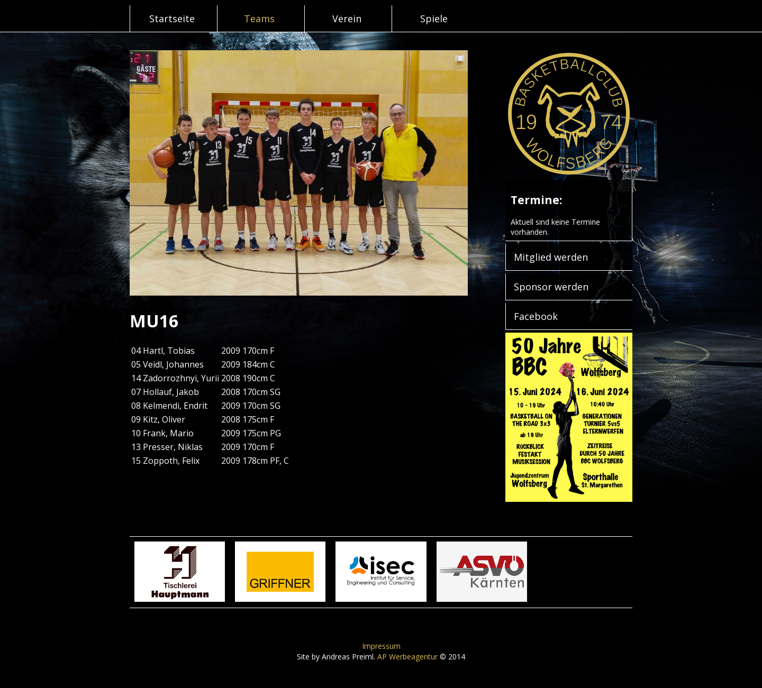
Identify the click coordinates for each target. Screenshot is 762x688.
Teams (259, 18)
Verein (346, 18)
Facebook (536, 316)
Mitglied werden (551, 257)
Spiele (434, 18)
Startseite (172, 18)
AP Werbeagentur (407, 657)
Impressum (381, 646)
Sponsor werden (551, 286)
